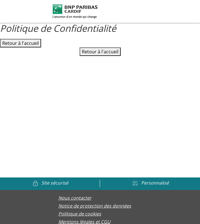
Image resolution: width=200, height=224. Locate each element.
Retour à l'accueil (20, 43)
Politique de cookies (79, 214)
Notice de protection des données (94, 206)
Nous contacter (75, 198)
